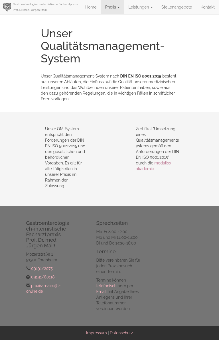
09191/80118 (42, 277)
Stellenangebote (176, 7)
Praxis (112, 7)
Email (101, 291)
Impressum (96, 333)
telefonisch (106, 286)
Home (91, 7)
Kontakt (208, 7)
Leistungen (140, 7)
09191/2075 (42, 268)
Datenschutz (121, 333)
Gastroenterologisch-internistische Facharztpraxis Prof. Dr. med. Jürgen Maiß (45, 7)
